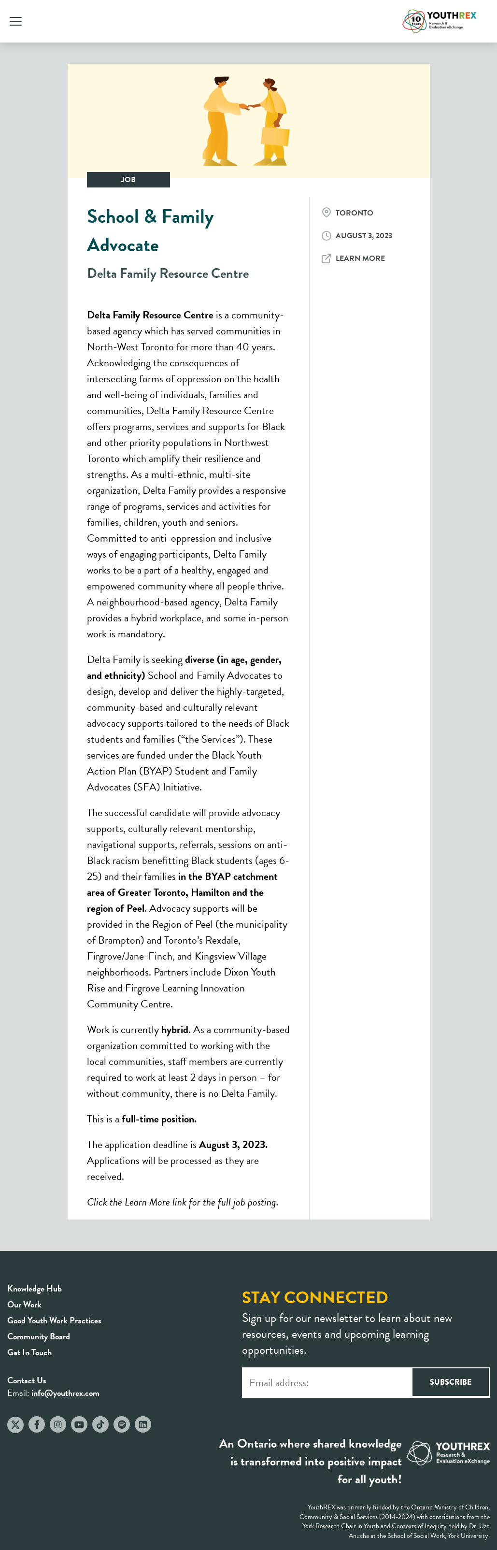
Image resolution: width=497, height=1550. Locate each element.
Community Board (38, 1336)
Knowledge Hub (34, 1288)
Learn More (360, 258)
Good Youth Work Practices (54, 1320)
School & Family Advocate (150, 230)
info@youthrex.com (65, 1392)
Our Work (24, 1304)
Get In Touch (29, 1352)
